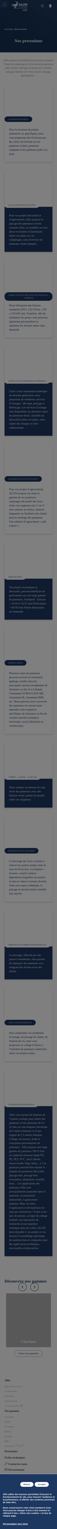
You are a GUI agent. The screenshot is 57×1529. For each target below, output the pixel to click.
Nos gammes (12, 1410)
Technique (9, 1426)
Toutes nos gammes (28, 1353)
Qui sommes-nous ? (14, 1386)
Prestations (11, 1451)
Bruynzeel (15, 1446)
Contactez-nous (16, 1464)
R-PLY (8, 1422)
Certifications (11, 1391)
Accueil (9, 29)
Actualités (9, 1396)
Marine (8, 1431)
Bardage (8, 1436)
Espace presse (11, 1401)
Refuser (26, 1484)
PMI (7, 1441)
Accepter (42, 1484)
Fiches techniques (15, 1457)
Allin (7, 1380)
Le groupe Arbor (14, 1406)
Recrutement (14, 1469)
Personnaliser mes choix (15, 1524)
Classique (9, 1417)
